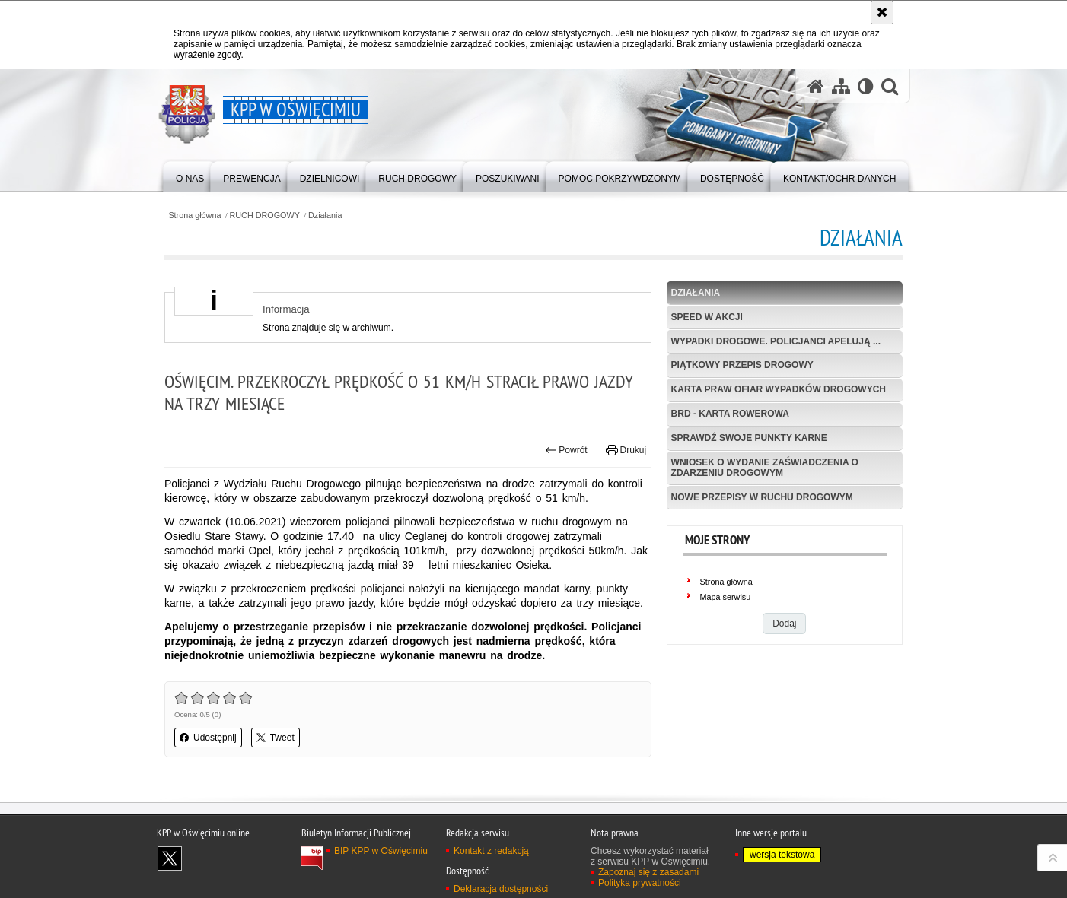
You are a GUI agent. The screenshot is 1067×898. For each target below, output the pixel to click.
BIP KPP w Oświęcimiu (381, 851)
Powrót (566, 450)
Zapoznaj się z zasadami (648, 872)
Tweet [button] (275, 737)
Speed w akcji (707, 317)
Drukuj (626, 450)
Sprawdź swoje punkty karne (749, 438)
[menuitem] (190, 175)
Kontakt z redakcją (491, 851)
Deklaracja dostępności (501, 889)
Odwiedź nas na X (170, 858)
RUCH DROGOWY (265, 215)
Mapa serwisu (725, 596)
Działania (325, 215)
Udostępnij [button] (208, 737)
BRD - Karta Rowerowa (730, 413)
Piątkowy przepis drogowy (742, 365)
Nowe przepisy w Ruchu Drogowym (762, 497)
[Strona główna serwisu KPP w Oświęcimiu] (815, 86)
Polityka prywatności (639, 882)
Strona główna (194, 215)
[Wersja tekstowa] (866, 86)
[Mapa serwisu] (841, 86)
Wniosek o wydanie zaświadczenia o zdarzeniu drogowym (764, 467)
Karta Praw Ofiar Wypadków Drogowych (778, 389)
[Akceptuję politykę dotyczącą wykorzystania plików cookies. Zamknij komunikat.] (882, 12)
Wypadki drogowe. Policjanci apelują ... (776, 341)
